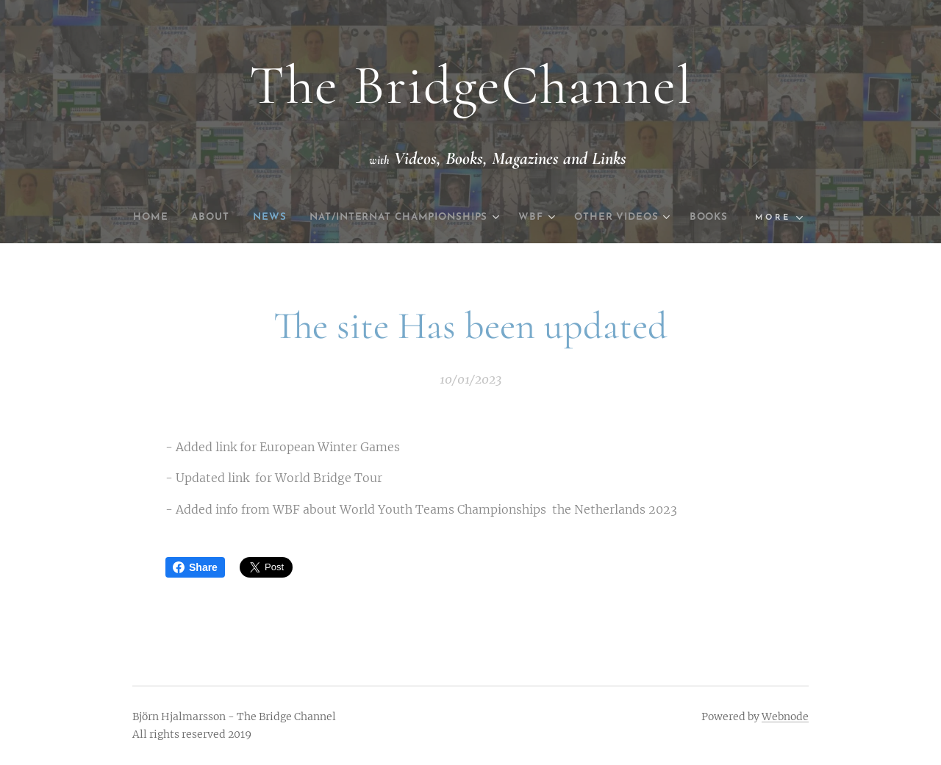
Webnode (785, 716)
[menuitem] (160, 217)
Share (195, 567)
